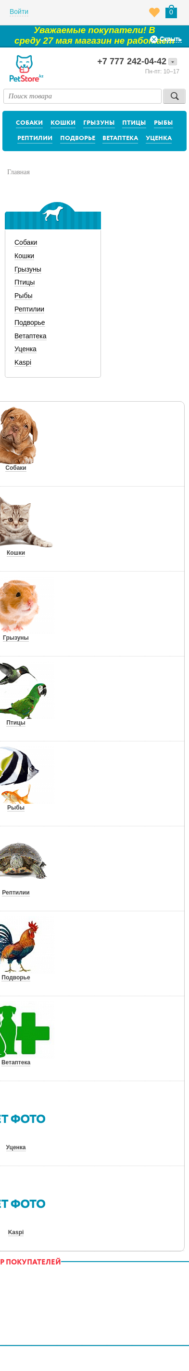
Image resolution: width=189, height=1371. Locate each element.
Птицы (134, 123)
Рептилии (34, 138)
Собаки (29, 123)
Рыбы (163, 123)
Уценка (159, 138)
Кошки (63, 123)
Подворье (77, 138)
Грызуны (99, 123)
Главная (18, 172)
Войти (19, 11)
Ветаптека (120, 138)
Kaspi (22, 362)
